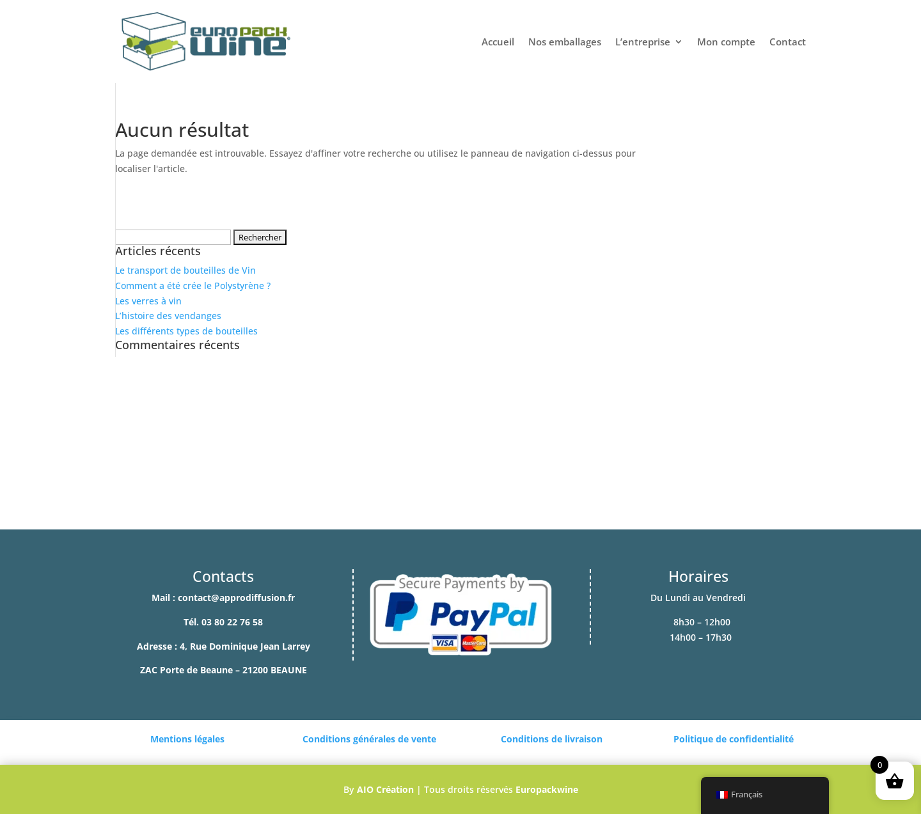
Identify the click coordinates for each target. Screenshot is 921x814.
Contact (787, 41)
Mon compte (726, 41)
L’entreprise (642, 41)
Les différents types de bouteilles (186, 331)
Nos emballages (564, 41)
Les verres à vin (148, 301)
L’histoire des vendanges (168, 315)
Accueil (498, 41)
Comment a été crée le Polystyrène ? (193, 285)
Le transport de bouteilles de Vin (185, 270)
